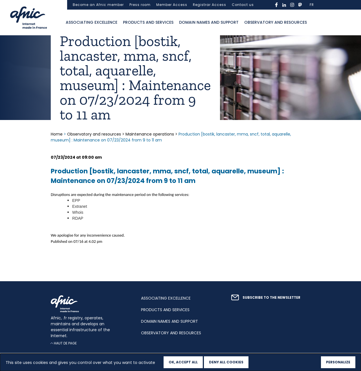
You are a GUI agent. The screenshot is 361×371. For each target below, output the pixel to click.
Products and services (148, 22)
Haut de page (65, 343)
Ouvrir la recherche (315, 22)
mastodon (300, 5)
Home (57, 134)
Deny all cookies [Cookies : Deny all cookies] (226, 362)
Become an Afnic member (98, 5)
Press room (140, 5)
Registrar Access (209, 5)
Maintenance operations (150, 134)
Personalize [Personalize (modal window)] (338, 362)
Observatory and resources (275, 22)
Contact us (243, 5)
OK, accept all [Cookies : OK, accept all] (183, 362)
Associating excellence (91, 22)
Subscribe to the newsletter (271, 297)
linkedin (284, 5)
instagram (292, 5)
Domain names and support (209, 22)
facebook (276, 5)
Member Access (171, 5)
